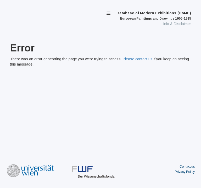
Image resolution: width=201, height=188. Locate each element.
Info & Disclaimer (177, 24)
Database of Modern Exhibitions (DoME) (153, 15)
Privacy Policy (185, 172)
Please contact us (138, 59)
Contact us (187, 166)
